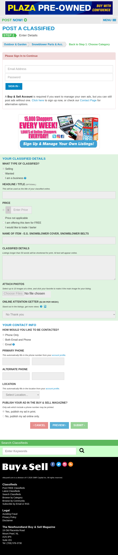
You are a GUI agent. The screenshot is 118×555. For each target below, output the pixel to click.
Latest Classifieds (11, 491)
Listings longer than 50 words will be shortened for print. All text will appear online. (39, 253)
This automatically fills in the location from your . (31, 388)
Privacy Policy (9, 517)
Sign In (14, 86)
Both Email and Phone (16, 339)
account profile (58, 355)
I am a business (14, 178)
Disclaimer (7, 520)
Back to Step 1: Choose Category (89, 44)
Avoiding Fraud (9, 514)
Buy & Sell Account (20, 96)
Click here (38, 100)
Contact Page (88, 100)
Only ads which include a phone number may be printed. (28, 407)
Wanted (8, 173)
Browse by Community (13, 501)
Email (8, 344)
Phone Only (10, 335)
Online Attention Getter (30, 301)
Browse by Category (12, 497)
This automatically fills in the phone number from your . (34, 355)
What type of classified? (20, 163)
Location (9, 384)
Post (14, 20)
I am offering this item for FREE (21, 222)
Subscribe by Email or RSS (15, 504)
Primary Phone (13, 350)
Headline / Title (19, 184)
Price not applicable (15, 218)
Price (6, 203)
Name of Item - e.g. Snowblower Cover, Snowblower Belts (45, 233)
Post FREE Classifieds (13, 488)
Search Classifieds (11, 494)
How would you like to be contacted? (30, 329)
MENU (110, 21)
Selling (7, 168)
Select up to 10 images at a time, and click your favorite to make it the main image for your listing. (46, 288)
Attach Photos (13, 284)
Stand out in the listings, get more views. (24, 306)
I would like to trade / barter (19, 227)
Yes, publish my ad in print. (19, 411)
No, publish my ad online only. (21, 416)
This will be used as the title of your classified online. (26, 189)
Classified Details (15, 248)
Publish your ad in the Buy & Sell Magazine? (34, 402)
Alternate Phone (15, 369)
